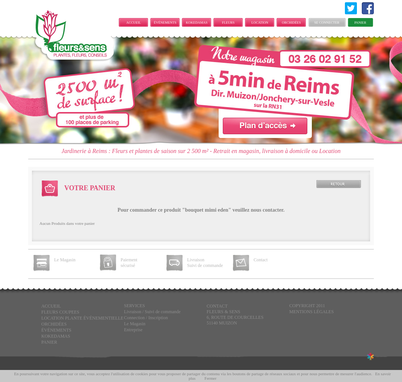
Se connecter (327, 22)
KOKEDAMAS (197, 22)
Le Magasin (65, 259)
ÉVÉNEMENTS (165, 22)
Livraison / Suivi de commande (152, 311)
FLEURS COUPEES (228, 24)
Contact (260, 259)
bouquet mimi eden (206, 210)
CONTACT (217, 306)
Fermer (210, 378)
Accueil (133, 22)
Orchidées (291, 22)
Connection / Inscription (146, 317)
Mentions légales (311, 311)
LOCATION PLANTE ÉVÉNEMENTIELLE (261, 24)
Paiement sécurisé (129, 262)
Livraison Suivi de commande (205, 262)
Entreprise (133, 329)
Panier (360, 22)
